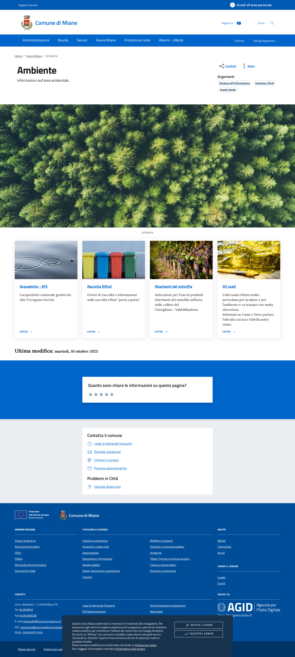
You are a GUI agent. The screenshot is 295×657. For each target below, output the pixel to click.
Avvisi (221, 553)
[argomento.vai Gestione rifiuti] (264, 83)
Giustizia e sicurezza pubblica (167, 546)
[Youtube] (237, 22)
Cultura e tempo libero (163, 565)
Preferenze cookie (146, 645)
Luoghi (222, 577)
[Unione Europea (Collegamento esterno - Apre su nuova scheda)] (33, 515)
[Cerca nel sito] (272, 22)
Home (18, 56)
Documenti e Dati (25, 571)
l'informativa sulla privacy (130, 649)
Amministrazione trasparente (168, 605)
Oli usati (229, 286)
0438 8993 (26, 609)
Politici (19, 558)
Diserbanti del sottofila (173, 286)
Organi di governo (25, 540)
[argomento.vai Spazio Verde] (228, 90)
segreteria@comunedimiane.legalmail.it (44, 627)
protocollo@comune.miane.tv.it (42, 621)
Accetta (199, 634)
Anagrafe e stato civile (95, 546)
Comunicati (224, 546)
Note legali (156, 611)
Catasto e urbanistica (95, 540)
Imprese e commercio (163, 571)
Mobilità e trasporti (161, 540)
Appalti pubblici (91, 565)
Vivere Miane (34, 56)
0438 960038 (27, 615)
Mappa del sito (26, 649)
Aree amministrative (27, 546)
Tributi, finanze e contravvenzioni (169, 558)
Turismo (239, 41)
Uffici (18, 553)
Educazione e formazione (97, 558)
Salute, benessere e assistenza (101, 571)
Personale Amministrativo (30, 565)
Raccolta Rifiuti (99, 286)
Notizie (222, 540)
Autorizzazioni (90, 553)
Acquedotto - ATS (34, 286)
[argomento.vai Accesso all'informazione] (234, 83)
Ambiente (156, 553)
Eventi (221, 583)
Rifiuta (198, 625)
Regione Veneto (27, 5)
